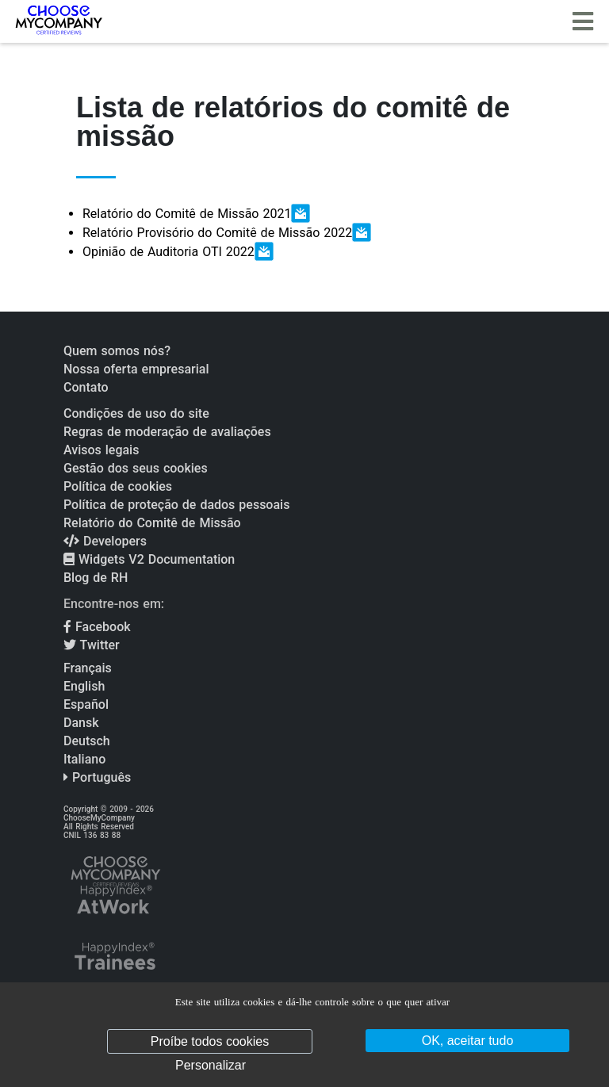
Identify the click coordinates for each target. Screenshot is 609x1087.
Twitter (91, 645)
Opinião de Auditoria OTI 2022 (178, 251)
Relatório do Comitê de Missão (152, 522)
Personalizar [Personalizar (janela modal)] (210, 1065)
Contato (86, 387)
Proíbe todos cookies (210, 1041)
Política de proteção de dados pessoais (176, 504)
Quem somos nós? (116, 350)
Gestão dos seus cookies (135, 468)
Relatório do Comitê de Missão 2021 (196, 213)
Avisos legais (101, 449)
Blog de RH (95, 577)
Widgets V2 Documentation (149, 559)
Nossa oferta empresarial (136, 369)
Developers (105, 541)
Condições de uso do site (136, 413)
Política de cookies (117, 486)
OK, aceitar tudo (468, 1040)
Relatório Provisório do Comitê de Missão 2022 (226, 232)
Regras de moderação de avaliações (167, 431)
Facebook (97, 626)
